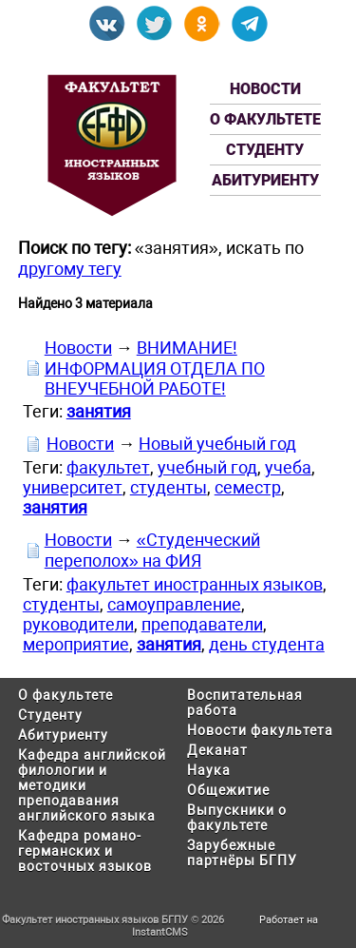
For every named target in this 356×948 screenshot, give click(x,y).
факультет (108, 467)
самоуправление (174, 604)
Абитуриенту (265, 180)
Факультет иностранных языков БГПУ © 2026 (113, 920)
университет (72, 487)
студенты (168, 487)
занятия (98, 411)
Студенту (265, 150)
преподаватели (202, 624)
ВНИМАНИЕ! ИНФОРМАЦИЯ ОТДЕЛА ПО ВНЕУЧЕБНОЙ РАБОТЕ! (155, 368)
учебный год (207, 467)
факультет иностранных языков (194, 584)
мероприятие (76, 644)
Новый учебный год (217, 444)
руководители (78, 624)
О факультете (265, 119)
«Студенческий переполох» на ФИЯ (152, 550)
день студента (267, 644)
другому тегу (70, 269)
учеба (288, 467)
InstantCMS (160, 932)
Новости (265, 89)
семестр (248, 487)
